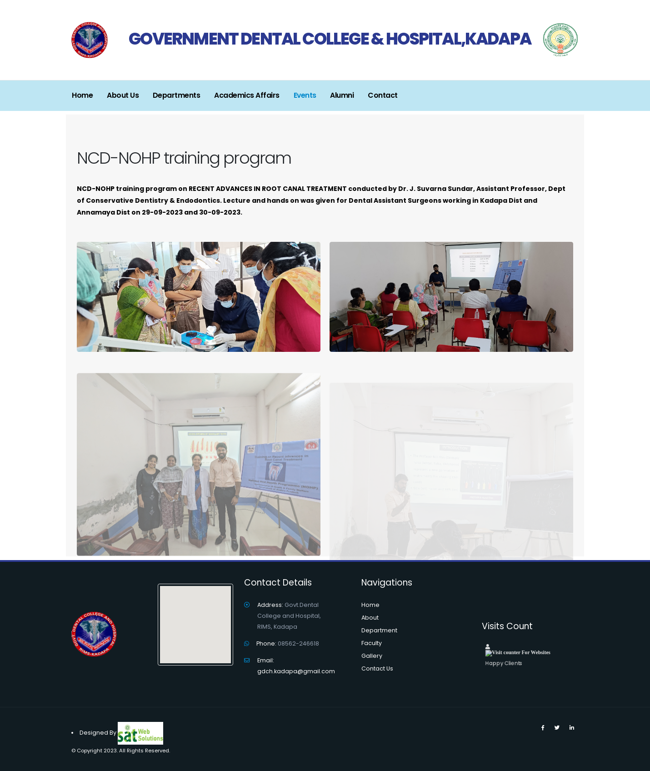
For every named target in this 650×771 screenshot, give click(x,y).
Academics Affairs (247, 95)
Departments (176, 95)
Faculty (371, 643)
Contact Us (377, 668)
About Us (123, 95)
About (370, 617)
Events (305, 95)
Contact (383, 95)
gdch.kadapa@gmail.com (296, 671)
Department (379, 630)
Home (82, 95)
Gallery (371, 656)
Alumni (342, 95)
